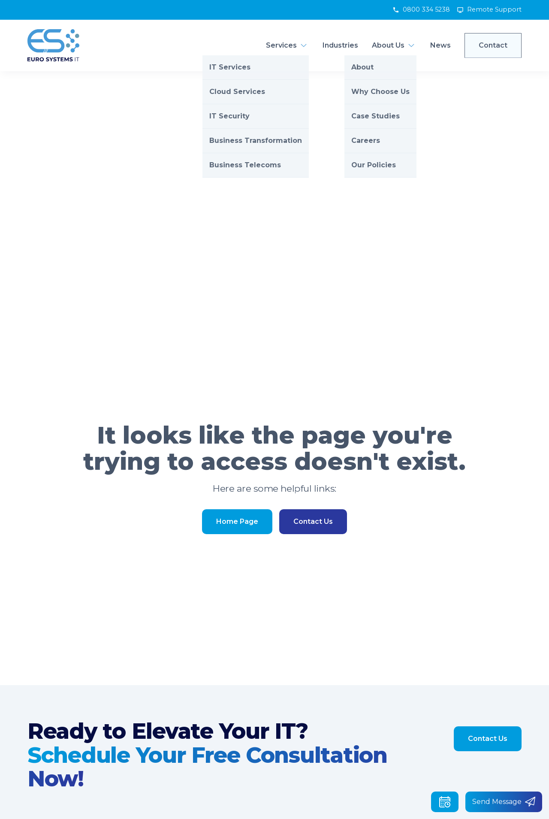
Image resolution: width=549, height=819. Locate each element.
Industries (340, 45)
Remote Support (494, 9)
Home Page (237, 521)
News (440, 45)
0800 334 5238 (426, 9)
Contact (493, 45)
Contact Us (313, 521)
